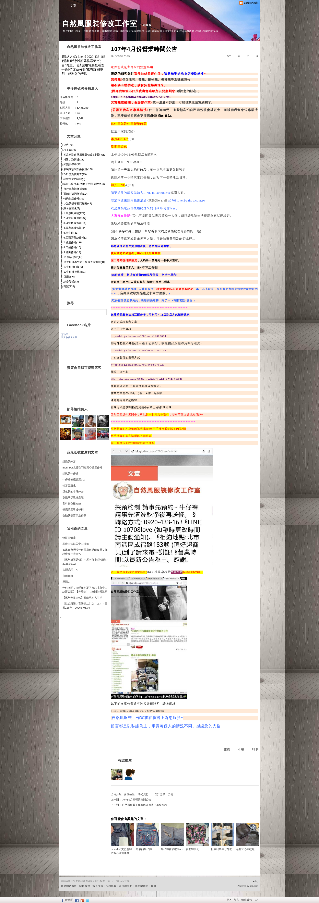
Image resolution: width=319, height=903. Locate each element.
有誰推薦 (125, 760)
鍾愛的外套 (69, 461)
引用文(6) (69, 276)
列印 (255, 749)
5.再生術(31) (70, 232)
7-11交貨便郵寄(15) (75, 174)
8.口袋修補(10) (72, 247)
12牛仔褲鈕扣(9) (73, 266)
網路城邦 (246, 899)
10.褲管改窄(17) (72, 257)
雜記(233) (69, 286)
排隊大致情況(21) (73, 159)
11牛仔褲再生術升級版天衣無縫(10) (84, 262)
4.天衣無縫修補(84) (74, 227)
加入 (236, 899)
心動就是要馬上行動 (74, 515)
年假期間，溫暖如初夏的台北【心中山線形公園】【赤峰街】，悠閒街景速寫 (84, 589)
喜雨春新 (67, 575)
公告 (170, 794)
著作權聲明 (125, 886)
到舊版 (147, 25)
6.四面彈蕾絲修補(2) (75, 237)
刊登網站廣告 (69, 886)
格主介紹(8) (70, 149)
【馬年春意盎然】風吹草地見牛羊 (82, 597)
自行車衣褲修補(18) (75, 188)
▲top (255, 881)
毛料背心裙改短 (247, 837)
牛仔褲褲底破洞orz (172, 837)
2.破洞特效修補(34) (74, 218)
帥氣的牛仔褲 (147, 837)
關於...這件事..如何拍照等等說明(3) (84, 183)
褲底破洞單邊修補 (73, 509)
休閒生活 (129, 794)
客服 (153, 886)
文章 (73, 6)
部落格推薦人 (77, 409)
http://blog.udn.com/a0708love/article (138, 710)
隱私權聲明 (141, 886)
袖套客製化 (197, 837)
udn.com (254, 885)
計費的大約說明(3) (74, 179)
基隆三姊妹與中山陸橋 (75, 543)
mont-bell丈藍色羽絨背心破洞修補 (122, 839)
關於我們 (84, 886)
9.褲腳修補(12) (72, 252)
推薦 (227, 749)
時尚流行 (143, 794)
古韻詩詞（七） (71, 569)
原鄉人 (66, 581)
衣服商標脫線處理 (73, 497)
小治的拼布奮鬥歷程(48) (77, 203)
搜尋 (103, 312)
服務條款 (111, 886)
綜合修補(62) (71, 281)
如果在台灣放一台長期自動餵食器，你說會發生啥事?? (84, 551)
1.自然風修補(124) (74, 213)
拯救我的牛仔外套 (222, 837)
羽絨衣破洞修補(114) (75, 193)
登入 (229, 899)
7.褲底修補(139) (72, 242)
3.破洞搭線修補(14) (74, 222)
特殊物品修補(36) (73, 198)
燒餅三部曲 (69, 537)
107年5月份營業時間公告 (136, 799)
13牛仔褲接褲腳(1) (74, 271)
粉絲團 (69, 899)
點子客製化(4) (71, 208)
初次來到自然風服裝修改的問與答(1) (84, 154)
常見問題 (98, 886)
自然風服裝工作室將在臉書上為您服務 (144, 804)
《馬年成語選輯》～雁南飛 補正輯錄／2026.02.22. (85, 561)
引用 (241, 749)
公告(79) (68, 144)
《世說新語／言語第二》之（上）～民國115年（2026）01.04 (84, 605)
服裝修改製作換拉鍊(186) (78, 169)
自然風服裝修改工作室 (99, 23)
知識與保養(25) (72, 164)
